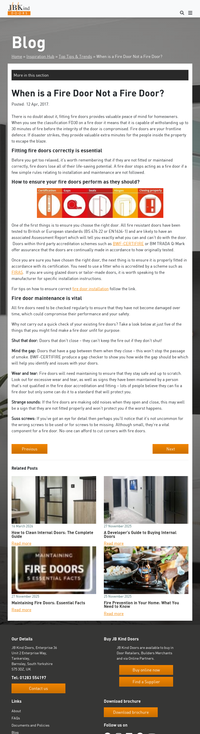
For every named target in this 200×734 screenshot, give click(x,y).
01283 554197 (33, 677)
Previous (29, 448)
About (16, 711)
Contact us (38, 688)
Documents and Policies (30, 725)
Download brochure (131, 712)
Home (17, 56)
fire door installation (90, 288)
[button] (100, 75)
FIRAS (17, 272)
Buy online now (146, 669)
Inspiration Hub (40, 56)
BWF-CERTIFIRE (128, 243)
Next (170, 448)
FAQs (16, 718)
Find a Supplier (146, 681)
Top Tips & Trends (75, 56)
